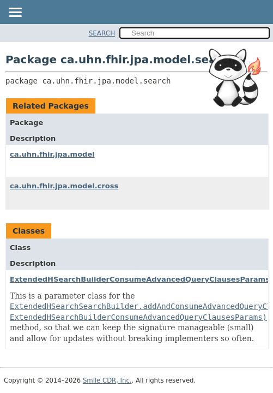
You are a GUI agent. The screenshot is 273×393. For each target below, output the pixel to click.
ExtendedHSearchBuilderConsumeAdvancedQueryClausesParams (140, 279)
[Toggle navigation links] (14, 13)
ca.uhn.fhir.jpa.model (52, 154)
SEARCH (102, 33)
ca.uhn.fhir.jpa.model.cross (64, 186)
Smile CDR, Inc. (107, 380)
